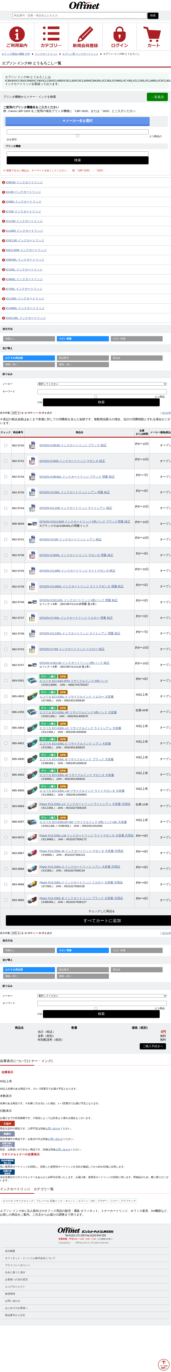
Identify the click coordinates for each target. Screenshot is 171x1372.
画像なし (10, 338)
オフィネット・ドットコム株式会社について (30, 1258)
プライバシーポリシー (17, 1265)
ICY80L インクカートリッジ (24, 288)
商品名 (116, 358)
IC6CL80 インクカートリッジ (25, 240)
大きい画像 (119, 338)
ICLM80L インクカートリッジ (25, 308)
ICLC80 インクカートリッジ (24, 221)
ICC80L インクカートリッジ (24, 269)
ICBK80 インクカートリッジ (24, 182)
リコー (114, 1201)
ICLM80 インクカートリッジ (24, 230)
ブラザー (102, 1201)
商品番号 (64, 358)
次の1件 (166, 413)
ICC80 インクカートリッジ (23, 192)
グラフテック (128, 1201)
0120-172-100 (77, 1235)
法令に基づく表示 (15, 1272)
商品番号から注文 (15, 1315)
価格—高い (65, 364)
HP (93, 1201)
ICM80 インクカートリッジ (23, 201)
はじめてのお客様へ (16, 1308)
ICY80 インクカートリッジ (23, 211)
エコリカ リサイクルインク (18, 1201)
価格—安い (11, 364)
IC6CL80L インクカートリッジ (26, 318)
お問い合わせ (52, 1128)
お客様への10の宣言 (16, 1279)
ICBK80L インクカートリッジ (25, 259)
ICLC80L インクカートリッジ (25, 298)
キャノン (70, 1201)
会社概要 (10, 1251)
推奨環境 (10, 1293)
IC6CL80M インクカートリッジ (26, 250)
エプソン (83, 1201)
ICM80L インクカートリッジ (24, 279)
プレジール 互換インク (49, 1201)
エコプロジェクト (15, 1286)
